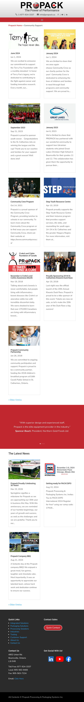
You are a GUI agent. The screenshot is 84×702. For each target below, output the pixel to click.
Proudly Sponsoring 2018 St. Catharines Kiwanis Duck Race (59, 277)
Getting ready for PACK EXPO (58, 483)
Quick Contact (53, 627)
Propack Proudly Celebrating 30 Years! (23, 484)
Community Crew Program (22, 202)
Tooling (13, 634)
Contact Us (15, 643)
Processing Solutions (19, 628)
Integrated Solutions (19, 623)
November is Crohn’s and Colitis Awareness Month (22, 277)
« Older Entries (15, 400)
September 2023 (18, 127)
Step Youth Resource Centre (58, 202)
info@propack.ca (47, 14)
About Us (14, 640)
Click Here (19, 678)
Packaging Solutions (19, 626)
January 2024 (52, 53)
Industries (14, 631)
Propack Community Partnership (19, 351)
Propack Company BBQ (21, 556)
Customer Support (18, 637)
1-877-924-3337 (26, 14)
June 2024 (15, 53)
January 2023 (52, 127)
